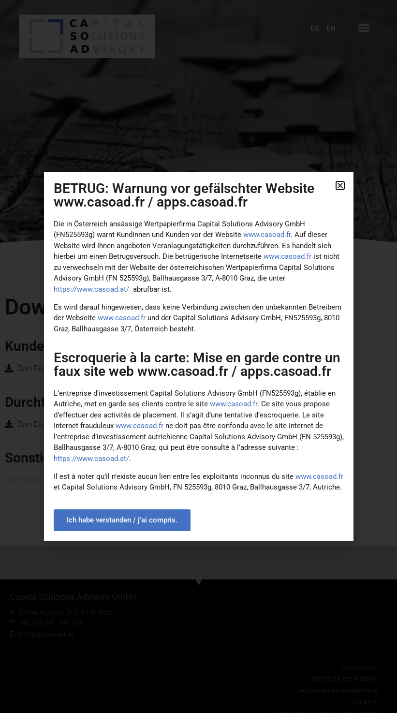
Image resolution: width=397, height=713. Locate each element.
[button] (340, 185)
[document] (198, 356)
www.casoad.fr (122, 317)
